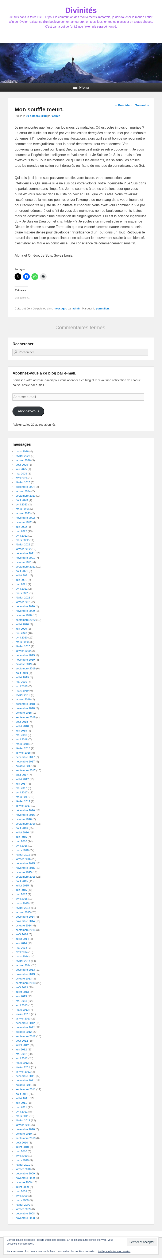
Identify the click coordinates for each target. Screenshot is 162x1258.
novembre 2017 (25, 761)
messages (60, 308)
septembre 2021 (25, 566)
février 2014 (23, 960)
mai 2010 (21, 1151)
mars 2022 (22, 540)
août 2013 (22, 987)
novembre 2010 (25, 1129)
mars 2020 (22, 642)
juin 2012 (21, 1049)
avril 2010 (21, 1155)
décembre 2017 (25, 757)
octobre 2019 (24, 664)
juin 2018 (21, 730)
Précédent (123, 105)
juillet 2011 (22, 1098)
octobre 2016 (24, 819)
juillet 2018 (22, 726)
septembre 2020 (25, 619)
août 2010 (22, 1142)
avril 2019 (21, 686)
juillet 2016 (22, 832)
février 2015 (23, 907)
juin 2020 (21, 628)
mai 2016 (21, 841)
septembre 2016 (25, 823)
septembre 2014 (25, 930)
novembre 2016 (25, 814)
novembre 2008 (25, 1217)
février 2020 (23, 646)
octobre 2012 (24, 1031)
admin (56, 115)
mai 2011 (21, 1107)
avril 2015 (21, 898)
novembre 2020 (25, 610)
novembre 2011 (25, 1080)
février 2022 (23, 544)
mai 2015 (21, 894)
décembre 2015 (25, 863)
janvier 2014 (23, 965)
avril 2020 (21, 637)
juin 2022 (21, 526)
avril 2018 (21, 739)
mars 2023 (22, 508)
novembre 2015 (25, 867)
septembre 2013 (25, 983)
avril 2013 (21, 1005)
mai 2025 (21, 473)
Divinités (81, 10)
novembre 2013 (25, 974)
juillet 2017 (22, 779)
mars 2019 (22, 690)
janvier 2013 (23, 1018)
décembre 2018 (25, 703)
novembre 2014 (25, 921)
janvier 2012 (23, 1071)
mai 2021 (21, 584)
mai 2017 (21, 788)
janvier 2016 (23, 859)
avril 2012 (21, 1058)
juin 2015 (21, 890)
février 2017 (23, 801)
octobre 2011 (24, 1084)
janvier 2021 (23, 602)
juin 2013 (21, 996)
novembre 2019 (25, 659)
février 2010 (23, 1164)
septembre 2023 (25, 495)
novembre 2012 (25, 1027)
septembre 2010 (25, 1138)
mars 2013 (22, 1009)
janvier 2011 (23, 1124)
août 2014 (22, 934)
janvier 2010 (23, 1169)
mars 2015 (22, 903)
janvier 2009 (23, 1209)
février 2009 (23, 1204)
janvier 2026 (23, 460)
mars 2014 (22, 956)
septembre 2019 (25, 668)
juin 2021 (21, 579)
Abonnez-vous (28, 411)
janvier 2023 (23, 513)
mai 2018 (21, 735)
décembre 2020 (25, 606)
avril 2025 (21, 478)
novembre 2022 (25, 517)
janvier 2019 (23, 699)
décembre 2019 (25, 655)
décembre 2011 (25, 1076)
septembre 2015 (25, 876)
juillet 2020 (22, 624)
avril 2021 (21, 588)
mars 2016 (22, 850)
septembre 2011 (25, 1089)
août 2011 (22, 1093)
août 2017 (22, 774)
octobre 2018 (24, 712)
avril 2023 (21, 504)
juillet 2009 (22, 1187)
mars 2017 (22, 796)
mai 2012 (21, 1053)
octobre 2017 (24, 766)
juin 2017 (21, 783)
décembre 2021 (25, 553)
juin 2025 (21, 469)
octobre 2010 (24, 1133)
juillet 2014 (22, 938)
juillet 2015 (22, 885)
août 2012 (22, 1040)
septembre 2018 (25, 717)
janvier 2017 (23, 805)
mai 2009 (21, 1191)
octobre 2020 (24, 615)
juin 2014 (21, 943)
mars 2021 (22, 593)
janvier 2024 (23, 491)
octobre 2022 (24, 522)
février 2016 (23, 854)
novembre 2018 (25, 708)
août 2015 (22, 881)
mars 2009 (22, 1200)
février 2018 (23, 748)
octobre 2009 (24, 1182)
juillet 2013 (22, 991)
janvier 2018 (23, 752)
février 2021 (23, 597)
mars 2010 (22, 1160)
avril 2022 (21, 535)
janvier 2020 (23, 650)
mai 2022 (21, 531)
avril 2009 (21, 1195)
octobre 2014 (24, 925)
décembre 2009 (25, 1173)
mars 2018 (22, 743)
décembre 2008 (25, 1213)
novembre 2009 (25, 1177)
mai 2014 (21, 947)
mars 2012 (22, 1062)
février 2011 (23, 1120)
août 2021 (22, 571)
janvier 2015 (23, 912)
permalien (102, 308)
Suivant (142, 105)
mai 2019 (21, 681)
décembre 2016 (25, 810)
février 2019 (23, 695)
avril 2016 (21, 845)
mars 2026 (22, 451)
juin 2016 (21, 836)
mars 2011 (22, 1116)
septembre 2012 (25, 1036)
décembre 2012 (25, 1023)
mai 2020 (21, 633)
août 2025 (22, 464)
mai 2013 (21, 1000)
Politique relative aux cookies (114, 1251)
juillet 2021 (22, 575)
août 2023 (22, 500)
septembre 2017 (25, 770)
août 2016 (22, 828)
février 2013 (23, 1014)
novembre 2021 (25, 557)
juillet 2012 (22, 1045)
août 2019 (22, 672)
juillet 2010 (22, 1147)
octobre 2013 (24, 978)
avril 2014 (21, 952)
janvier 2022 (23, 548)
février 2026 (23, 455)
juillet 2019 (22, 677)
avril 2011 (21, 1111)
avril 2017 (21, 792)
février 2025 (23, 482)
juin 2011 (21, 1102)
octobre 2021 (24, 562)
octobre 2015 (24, 872)
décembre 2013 (25, 969)
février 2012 (23, 1067)
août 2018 (22, 721)
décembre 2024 (25, 486)
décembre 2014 (25, 916)
